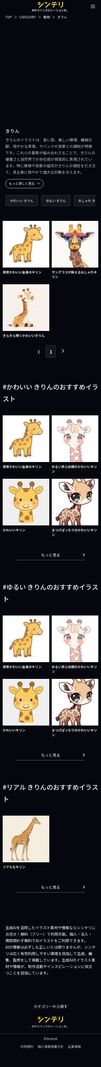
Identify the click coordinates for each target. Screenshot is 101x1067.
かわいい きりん (21, 200)
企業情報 (74, 1046)
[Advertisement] (50, 70)
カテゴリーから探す (51, 1006)
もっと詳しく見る (24, 183)
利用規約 (26, 1046)
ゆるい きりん (56, 200)
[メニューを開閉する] (93, 6)
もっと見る (63, 555)
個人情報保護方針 (51, 1046)
